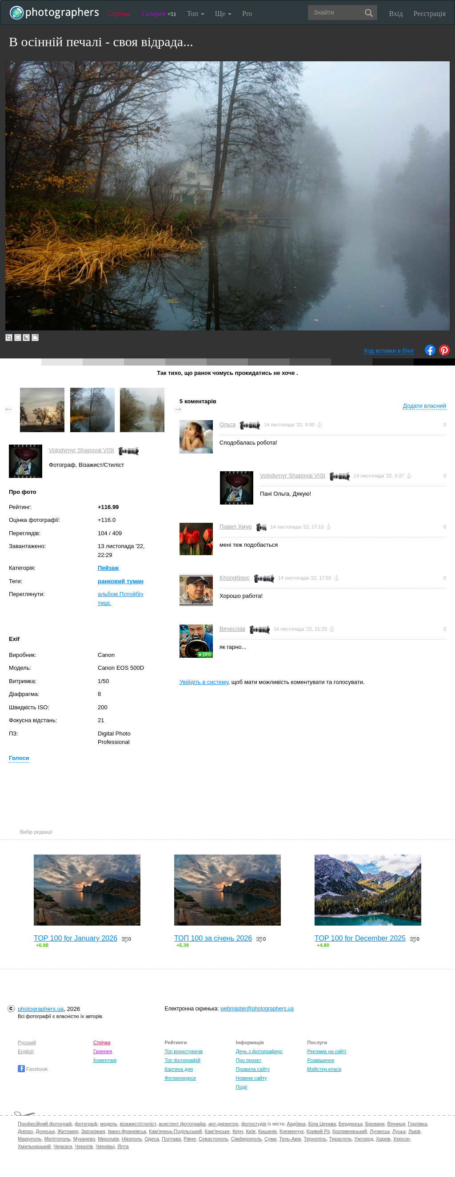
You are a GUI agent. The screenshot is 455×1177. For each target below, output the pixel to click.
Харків (383, 1138)
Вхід (396, 13)
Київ (250, 1131)
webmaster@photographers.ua (257, 1009)
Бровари (375, 1123)
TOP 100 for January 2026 (75, 938)
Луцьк (399, 1131)
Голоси (19, 758)
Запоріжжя (93, 1131)
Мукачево (84, 1138)
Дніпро (25, 1131)
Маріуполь (29, 1138)
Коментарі (104, 1060)
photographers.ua (41, 1009)
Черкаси (62, 1146)
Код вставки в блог (389, 350)
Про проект (248, 1060)
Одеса (151, 1138)
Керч (237, 1131)
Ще (223, 13)
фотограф (86, 1123)
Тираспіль (340, 1138)
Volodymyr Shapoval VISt (81, 450)
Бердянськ (351, 1123)
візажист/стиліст (138, 1123)
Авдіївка (296, 1123)
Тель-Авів (290, 1138)
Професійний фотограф (45, 1123)
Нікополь (132, 1138)
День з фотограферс (259, 1051)
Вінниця (396, 1123)
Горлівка (417, 1123)
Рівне (190, 1138)
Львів (414, 1131)
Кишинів (267, 1131)
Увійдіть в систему (204, 682)
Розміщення (320, 1060)
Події (241, 1087)
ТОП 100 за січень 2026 (213, 938)
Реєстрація (430, 13)
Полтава (171, 1138)
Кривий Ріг (318, 1131)
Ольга (227, 424)
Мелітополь (57, 1138)
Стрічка (119, 13)
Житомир (67, 1131)
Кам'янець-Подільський (175, 1131)
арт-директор (223, 1123)
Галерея (159, 13)
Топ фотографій (182, 1060)
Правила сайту (253, 1069)
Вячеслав (232, 628)
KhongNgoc (235, 577)
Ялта (122, 1146)
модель (108, 1123)
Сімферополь (246, 1138)
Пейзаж (108, 568)
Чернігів (84, 1146)
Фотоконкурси (180, 1078)
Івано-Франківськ (127, 1131)
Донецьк (45, 1131)
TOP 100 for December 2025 (360, 938)
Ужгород (364, 1138)
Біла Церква (322, 1123)
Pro (247, 13)
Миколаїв (108, 1138)
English (26, 1051)
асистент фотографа (182, 1123)
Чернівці (105, 1146)
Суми (270, 1138)
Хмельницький (34, 1146)
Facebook (33, 1069)
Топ (195, 13)
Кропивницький (349, 1131)
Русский (27, 1042)
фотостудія (254, 1123)
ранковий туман (121, 581)
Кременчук (291, 1131)
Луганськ (380, 1131)
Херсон (401, 1138)
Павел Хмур (236, 526)
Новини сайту (251, 1078)
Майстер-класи (324, 1069)
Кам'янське (217, 1131)
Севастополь (213, 1138)
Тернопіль (315, 1138)
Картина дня (178, 1069)
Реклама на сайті (326, 1051)
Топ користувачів (183, 1051)
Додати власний (424, 405)
